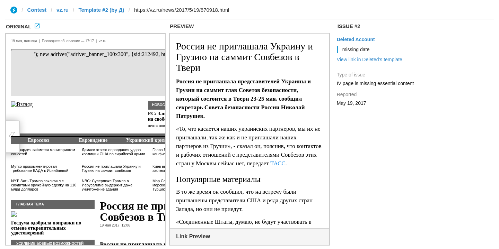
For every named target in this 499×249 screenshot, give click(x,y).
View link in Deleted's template (369, 59)
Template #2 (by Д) (101, 10)
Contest (37, 10)
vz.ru (62, 10)
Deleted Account (356, 39)
